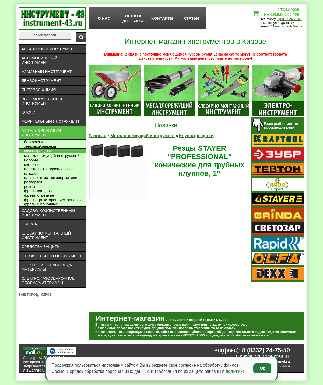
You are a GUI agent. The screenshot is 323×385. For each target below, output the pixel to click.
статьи (191, 18)
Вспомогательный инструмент (42, 101)
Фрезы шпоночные (41, 204)
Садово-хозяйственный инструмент (48, 212)
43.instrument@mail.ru (287, 26)
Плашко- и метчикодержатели (50, 177)
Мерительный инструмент (51, 121)
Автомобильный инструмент (40, 60)
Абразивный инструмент (49, 49)
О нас (103, 18)
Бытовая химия (39, 89)
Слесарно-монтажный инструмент (46, 235)
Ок (262, 368)
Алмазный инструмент (47, 71)
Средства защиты (41, 246)
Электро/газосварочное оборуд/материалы (48, 280)
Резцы (29, 186)
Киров (46, 295)
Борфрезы (33, 142)
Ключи (29, 112)
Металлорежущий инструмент (41, 132)
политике (235, 371)
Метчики (31, 164)
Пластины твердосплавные (48, 169)
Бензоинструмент (41, 80)
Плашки (31, 173)
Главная (97, 135)
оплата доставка (133, 18)
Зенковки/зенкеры (40, 146)
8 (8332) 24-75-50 (289, 19)
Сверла (29, 224)
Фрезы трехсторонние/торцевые (53, 199)
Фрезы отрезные (39, 195)
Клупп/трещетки (38, 151)
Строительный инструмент (52, 255)
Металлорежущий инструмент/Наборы (51, 157)
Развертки (33, 182)
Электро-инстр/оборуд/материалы (47, 267)
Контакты (162, 18)
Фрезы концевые (39, 191)
